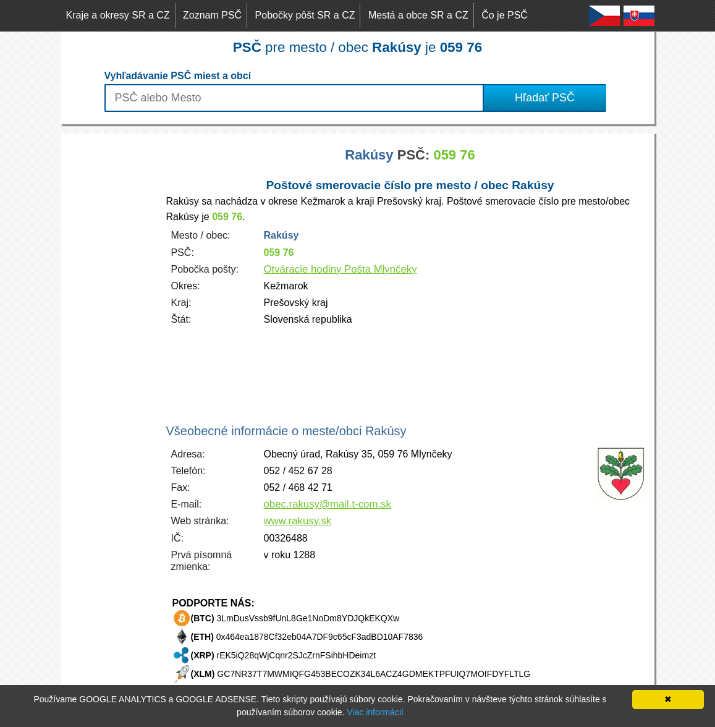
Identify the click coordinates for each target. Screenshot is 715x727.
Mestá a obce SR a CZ (418, 15)
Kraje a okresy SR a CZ (118, 15)
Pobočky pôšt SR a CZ (305, 15)
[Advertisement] (110, 319)
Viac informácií (375, 712)
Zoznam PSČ (212, 15)
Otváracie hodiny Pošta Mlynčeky (340, 269)
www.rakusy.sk (298, 521)
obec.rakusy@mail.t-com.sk (327, 504)
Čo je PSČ (504, 15)
